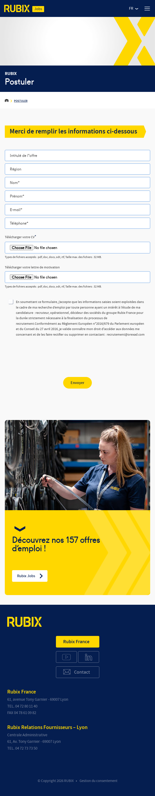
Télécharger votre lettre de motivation (32, 267)
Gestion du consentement (98, 781)
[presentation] (41, 353)
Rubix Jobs (30, 576)
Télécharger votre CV (20, 237)
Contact (76, 672)
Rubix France (76, 641)
